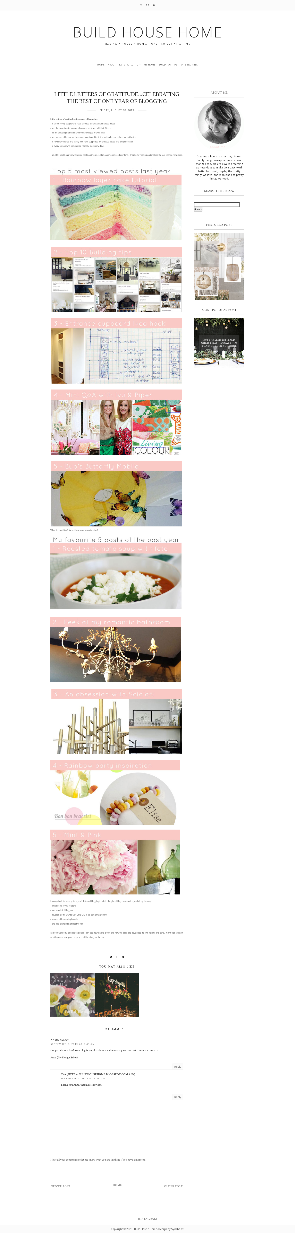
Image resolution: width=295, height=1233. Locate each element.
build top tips (168, 64)
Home (101, 64)
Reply (177, 1066)
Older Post (173, 1186)
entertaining (189, 64)
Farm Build (126, 64)
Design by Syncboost (171, 1229)
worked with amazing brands (65, 919)
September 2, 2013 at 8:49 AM (72, 1044)
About (112, 64)
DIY (139, 64)
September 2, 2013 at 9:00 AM (83, 1078)
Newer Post (60, 1186)
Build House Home (145, 1229)
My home (149, 64)
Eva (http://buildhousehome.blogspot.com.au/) (98, 1074)
